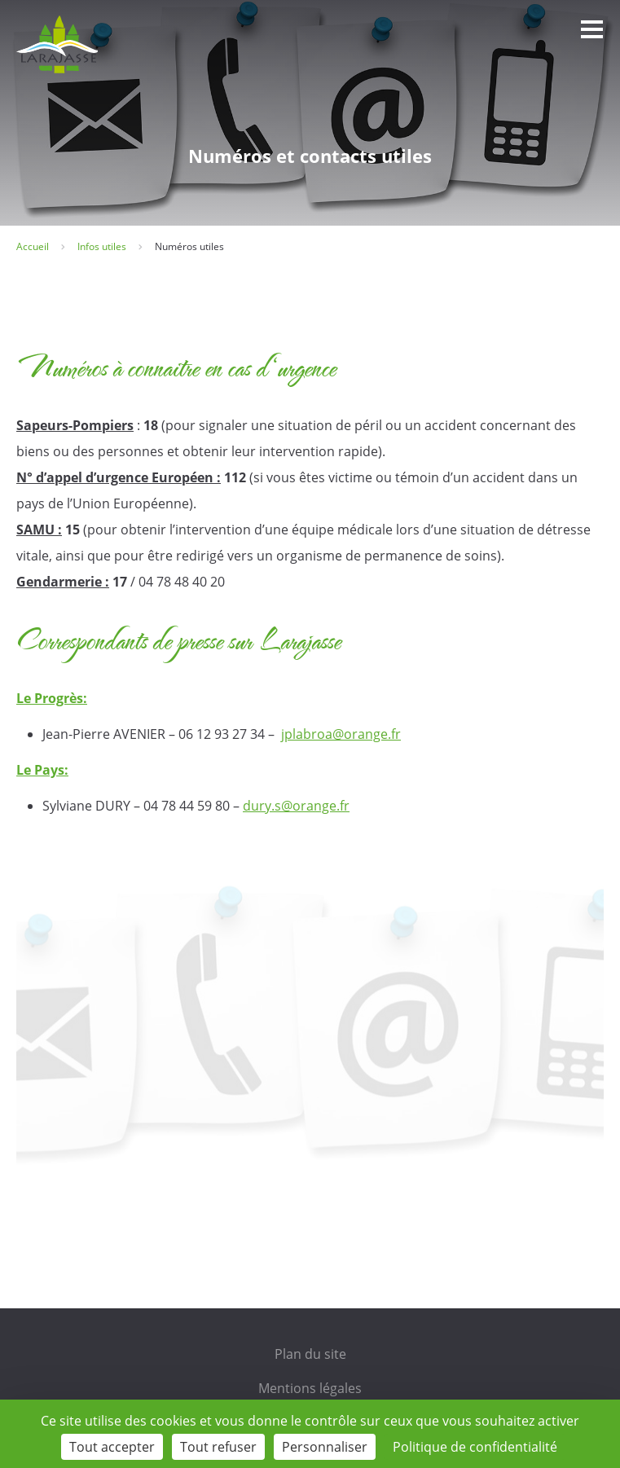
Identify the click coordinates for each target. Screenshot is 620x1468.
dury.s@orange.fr (296, 806)
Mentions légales (310, 1388)
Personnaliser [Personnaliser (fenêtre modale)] (324, 1447)
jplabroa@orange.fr (341, 734)
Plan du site (310, 1354)
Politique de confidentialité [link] (475, 1447)
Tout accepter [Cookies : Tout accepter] (112, 1447)
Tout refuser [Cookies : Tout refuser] (218, 1447)
